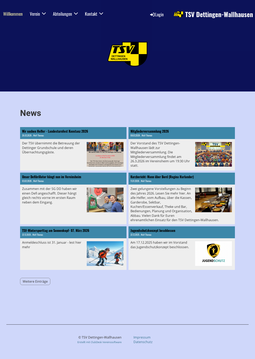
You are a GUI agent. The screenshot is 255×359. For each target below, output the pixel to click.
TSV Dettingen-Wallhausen (219, 14)
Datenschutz (142, 342)
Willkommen (13, 14)
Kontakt (94, 14)
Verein (38, 14)
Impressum (142, 337)
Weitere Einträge (35, 281)
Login (157, 14)
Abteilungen (65, 14)
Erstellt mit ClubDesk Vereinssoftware (99, 342)
